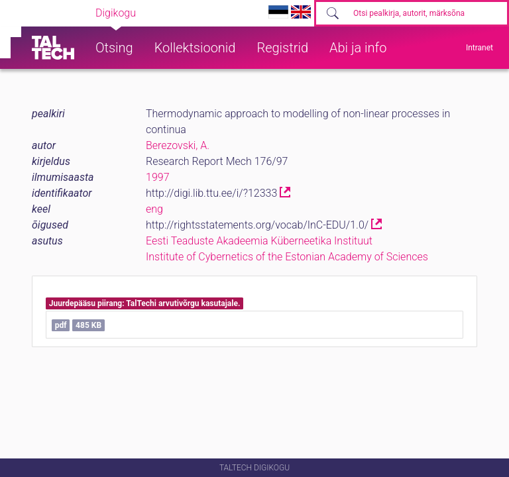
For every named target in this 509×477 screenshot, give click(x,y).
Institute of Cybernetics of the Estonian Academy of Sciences (287, 256)
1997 (158, 177)
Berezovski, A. (177, 145)
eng (154, 209)
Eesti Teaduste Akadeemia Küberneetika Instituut (259, 241)
